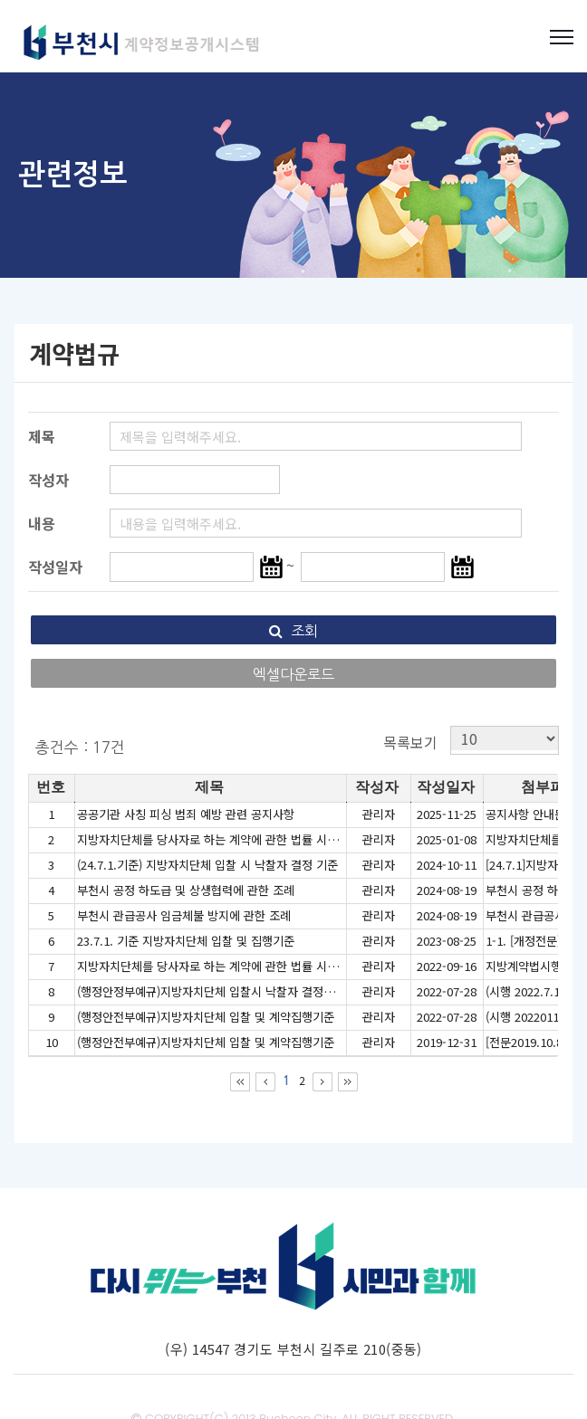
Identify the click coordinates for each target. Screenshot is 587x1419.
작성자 (48, 479)
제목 (41, 436)
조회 (293, 631)
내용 (41, 523)
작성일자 (55, 566)
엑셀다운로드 (293, 674)
